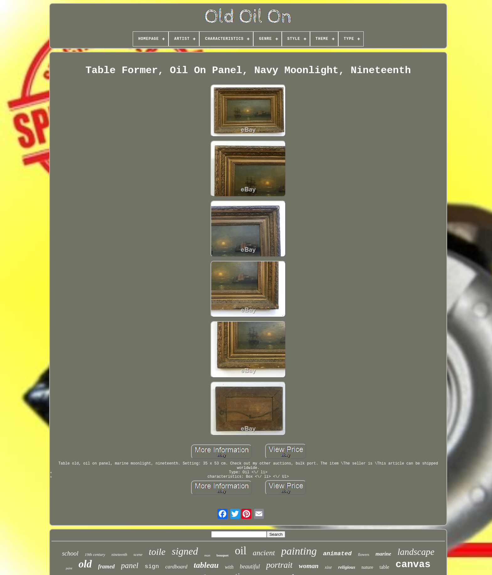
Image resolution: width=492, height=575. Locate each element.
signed (185, 551)
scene (137, 554)
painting (299, 551)
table (384, 567)
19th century (95, 554)
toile (157, 551)
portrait (279, 565)
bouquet (223, 555)
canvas (413, 564)
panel (130, 565)
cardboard (176, 567)
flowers (363, 554)
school (70, 553)
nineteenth (119, 554)
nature (367, 567)
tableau (206, 565)
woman (308, 566)
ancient (264, 553)
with (229, 567)
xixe (328, 567)
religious (346, 567)
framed (106, 566)
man (207, 555)
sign (152, 566)
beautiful (250, 566)
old (85, 564)
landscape (416, 552)
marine (383, 554)
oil (240, 551)
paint (69, 568)
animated (337, 553)
